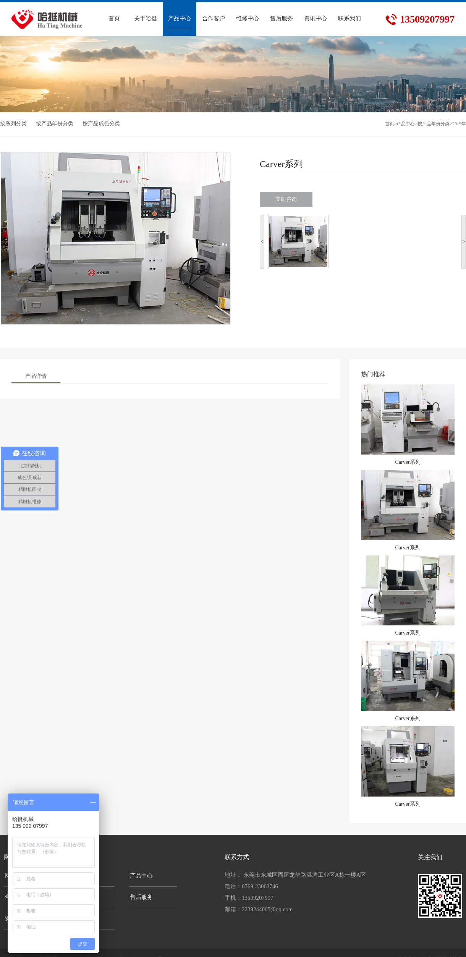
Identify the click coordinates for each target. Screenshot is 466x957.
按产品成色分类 (101, 123)
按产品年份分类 (54, 123)
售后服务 (141, 897)
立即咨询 (286, 199)
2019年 (459, 123)
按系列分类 (13, 123)
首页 (389, 123)
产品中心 (405, 123)
